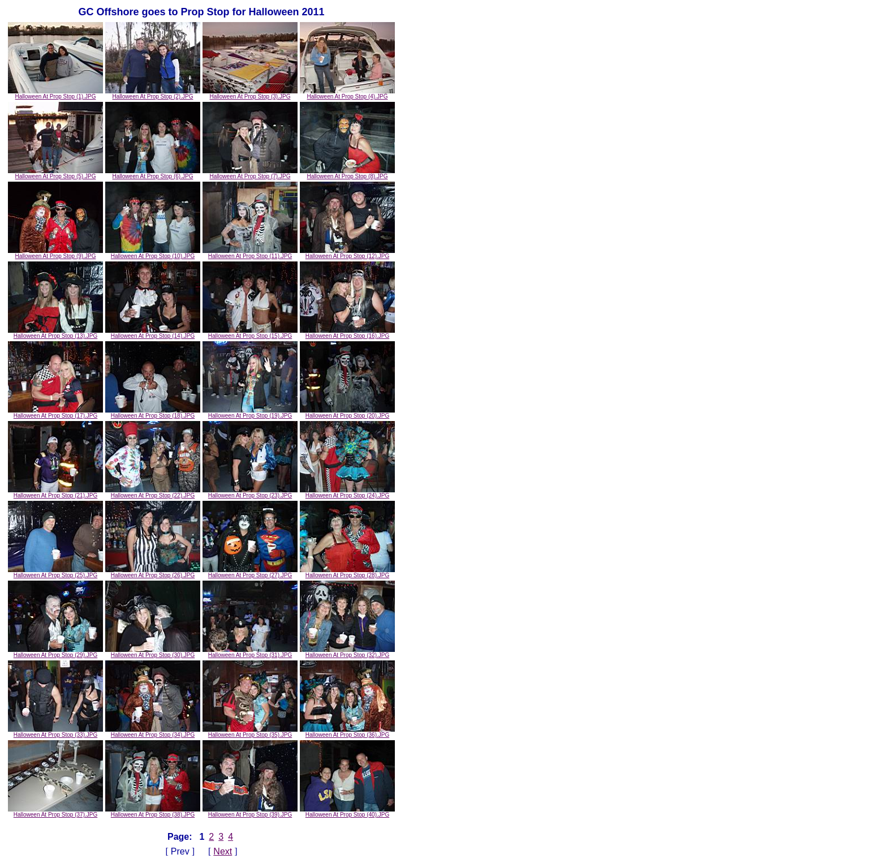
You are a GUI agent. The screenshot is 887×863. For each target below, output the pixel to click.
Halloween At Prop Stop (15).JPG (250, 333)
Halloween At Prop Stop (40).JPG (347, 812)
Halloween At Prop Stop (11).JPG (250, 253)
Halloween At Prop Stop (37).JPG (55, 812)
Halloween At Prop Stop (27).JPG (250, 572)
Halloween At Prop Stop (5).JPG (55, 173)
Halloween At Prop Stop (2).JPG (152, 94)
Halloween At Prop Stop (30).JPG (152, 652)
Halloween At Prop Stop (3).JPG (250, 94)
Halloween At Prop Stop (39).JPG (250, 812)
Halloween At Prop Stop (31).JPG (250, 652)
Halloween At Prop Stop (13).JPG (55, 333)
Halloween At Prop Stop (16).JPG (347, 333)
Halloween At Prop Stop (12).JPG (347, 253)
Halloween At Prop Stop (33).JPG (55, 732)
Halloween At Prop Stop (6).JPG (152, 173)
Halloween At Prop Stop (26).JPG (152, 572)
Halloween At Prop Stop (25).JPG (55, 572)
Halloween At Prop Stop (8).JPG (347, 173)
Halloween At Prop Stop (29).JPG (55, 652)
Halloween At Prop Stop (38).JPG (152, 812)
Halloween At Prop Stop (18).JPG (152, 413)
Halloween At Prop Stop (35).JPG (250, 732)
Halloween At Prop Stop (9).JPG (55, 253)
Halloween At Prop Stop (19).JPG (250, 413)
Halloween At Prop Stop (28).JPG (347, 572)
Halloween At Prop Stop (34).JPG (152, 732)
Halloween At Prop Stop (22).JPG (152, 493)
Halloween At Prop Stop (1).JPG (55, 94)
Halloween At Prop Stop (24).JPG (347, 493)
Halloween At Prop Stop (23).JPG (250, 493)
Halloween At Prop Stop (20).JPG (347, 413)
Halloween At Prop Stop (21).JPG (55, 493)
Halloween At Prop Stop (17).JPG (55, 413)
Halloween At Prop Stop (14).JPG (152, 333)
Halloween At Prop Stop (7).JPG (250, 173)
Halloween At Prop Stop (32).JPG (347, 652)
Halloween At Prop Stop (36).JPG (347, 732)
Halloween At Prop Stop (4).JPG (347, 94)
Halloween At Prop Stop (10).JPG (152, 253)
